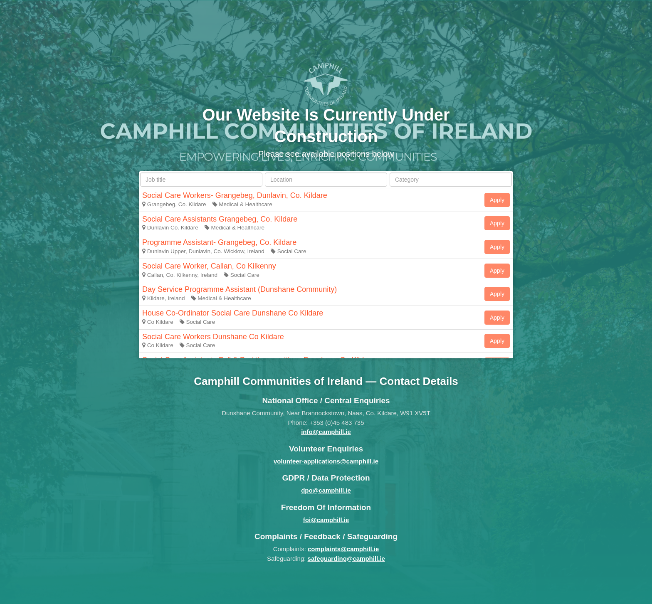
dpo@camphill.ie (326, 490)
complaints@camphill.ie (343, 548)
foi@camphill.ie (326, 519)
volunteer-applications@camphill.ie (326, 461)
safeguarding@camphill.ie (346, 558)
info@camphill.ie (326, 431)
